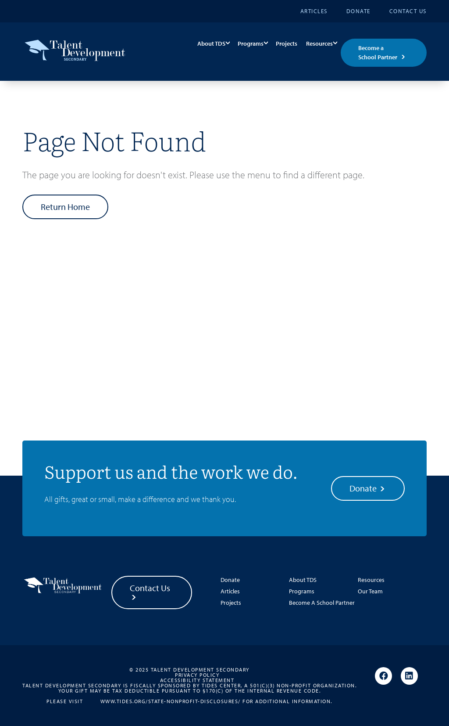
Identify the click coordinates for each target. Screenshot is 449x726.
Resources (319, 43)
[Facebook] (383, 676)
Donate (358, 10)
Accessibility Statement (197, 680)
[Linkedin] (409, 676)
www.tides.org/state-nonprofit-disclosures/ (170, 701)
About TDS (211, 43)
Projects (286, 43)
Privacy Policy (197, 675)
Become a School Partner (377, 52)
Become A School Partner (322, 603)
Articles (314, 10)
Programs (251, 43)
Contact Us (408, 10)
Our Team (370, 591)
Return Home (65, 206)
